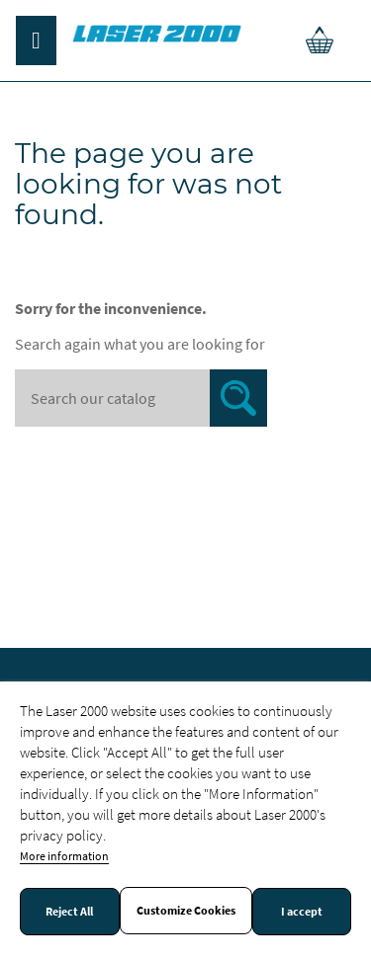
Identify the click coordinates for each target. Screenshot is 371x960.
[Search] (141, 398)
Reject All (69, 912)
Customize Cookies (186, 911)
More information (64, 855)
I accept (302, 912)
